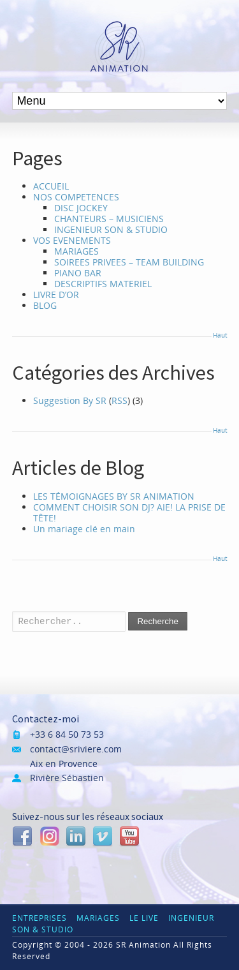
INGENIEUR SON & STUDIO (111, 229)
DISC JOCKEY (81, 208)
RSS (119, 400)
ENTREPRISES (39, 918)
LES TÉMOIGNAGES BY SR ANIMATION (113, 496)
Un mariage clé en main (84, 529)
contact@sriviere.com (76, 749)
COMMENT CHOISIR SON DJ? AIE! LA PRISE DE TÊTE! (129, 512)
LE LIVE (144, 918)
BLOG (45, 305)
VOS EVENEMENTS (72, 240)
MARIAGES (76, 251)
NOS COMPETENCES (76, 197)
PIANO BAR (77, 273)
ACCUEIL (51, 186)
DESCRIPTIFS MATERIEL (103, 284)
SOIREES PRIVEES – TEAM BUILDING (129, 262)
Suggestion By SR (69, 400)
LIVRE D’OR (56, 294)
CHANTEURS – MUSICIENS (109, 219)
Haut (220, 335)
